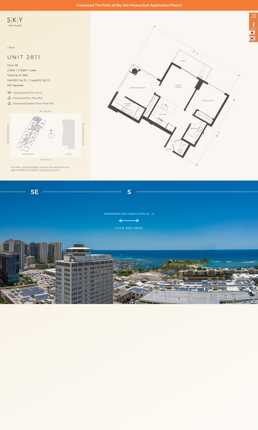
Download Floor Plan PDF (27, 98)
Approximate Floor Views (27, 92)
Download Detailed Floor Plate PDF (33, 103)
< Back (11, 47)
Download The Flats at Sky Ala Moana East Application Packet (129, 5)
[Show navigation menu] (253, 16)
